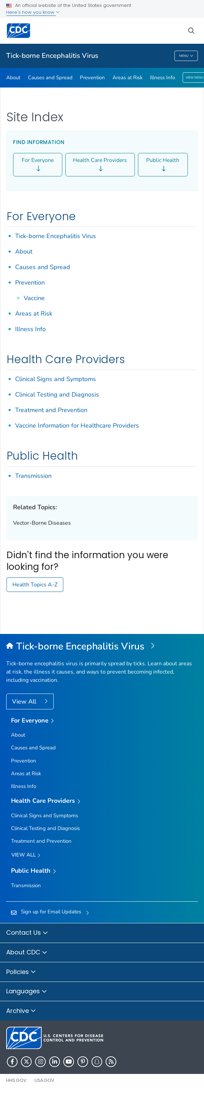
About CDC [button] (26, 952)
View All (25, 701)
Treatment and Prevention (51, 410)
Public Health (162, 164)
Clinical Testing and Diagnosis (57, 394)
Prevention (92, 77)
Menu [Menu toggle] (186, 56)
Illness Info (162, 77)
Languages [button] (26, 991)
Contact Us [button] (27, 933)
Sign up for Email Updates (51, 911)
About (13, 77)
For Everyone (38, 164)
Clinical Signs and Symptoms (55, 379)
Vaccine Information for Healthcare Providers (77, 425)
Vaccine (34, 298)
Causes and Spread (50, 77)
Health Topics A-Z (34, 584)
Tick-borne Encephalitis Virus (52, 55)
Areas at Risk (127, 77)
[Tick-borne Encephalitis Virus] (102, 646)
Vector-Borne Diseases (42, 523)
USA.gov (44, 1080)
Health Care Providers (100, 164)
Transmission (33, 476)
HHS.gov (16, 1080)
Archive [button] (21, 1011)
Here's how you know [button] (33, 12)
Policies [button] (21, 972)
